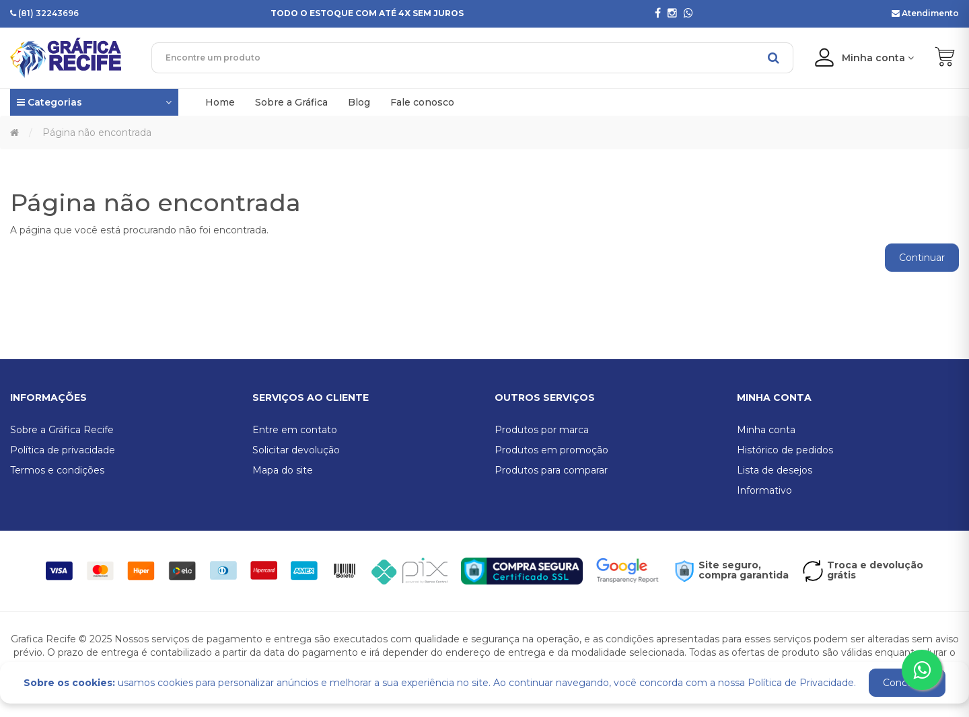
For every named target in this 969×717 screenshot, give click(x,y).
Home (220, 102)
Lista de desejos (774, 470)
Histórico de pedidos (785, 450)
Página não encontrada (96, 132)
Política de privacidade (62, 450)
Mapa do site (282, 470)
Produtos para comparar (551, 470)
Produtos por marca (542, 430)
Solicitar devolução (296, 450)
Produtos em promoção (551, 450)
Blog (359, 102)
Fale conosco (422, 102)
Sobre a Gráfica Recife (62, 430)
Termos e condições (57, 470)
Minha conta (766, 430)
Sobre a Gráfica (291, 102)
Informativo (764, 490)
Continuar (922, 258)
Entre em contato (294, 430)
